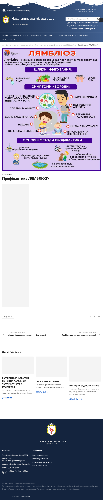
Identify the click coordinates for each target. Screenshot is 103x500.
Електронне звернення (40, 455)
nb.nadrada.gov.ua (88, 29)
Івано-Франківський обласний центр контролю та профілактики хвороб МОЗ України (45, 45)
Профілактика (8, 317)
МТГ (25, 35)
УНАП (45, 35)
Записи (9, 45)
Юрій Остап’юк (25, 496)
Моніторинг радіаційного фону (84, 385)
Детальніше (7, 398)
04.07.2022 (8, 174)
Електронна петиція (39, 466)
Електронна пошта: (6, 460)
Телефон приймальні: (10, 455)
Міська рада (15, 35)
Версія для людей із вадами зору (18, 11)
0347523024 (23, 455)
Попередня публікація (24, 334)
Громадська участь (10, 40)
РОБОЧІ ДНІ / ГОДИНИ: (11, 467)
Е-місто (53, 35)
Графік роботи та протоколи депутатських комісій (85, 10)
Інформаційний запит (40, 459)
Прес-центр (36, 35)
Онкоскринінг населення (47, 381)
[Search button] (98, 19)
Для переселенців (81, 35)
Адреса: (5, 464)
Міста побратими (66, 35)
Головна (5, 35)
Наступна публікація (81, 334)
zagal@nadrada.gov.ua (16, 461)
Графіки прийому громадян (42, 462)
